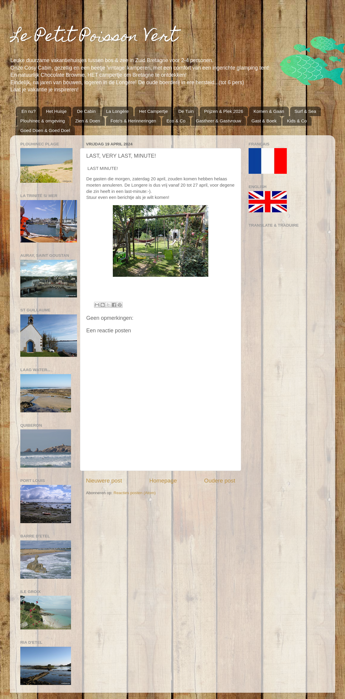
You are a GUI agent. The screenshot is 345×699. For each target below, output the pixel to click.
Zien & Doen (87, 120)
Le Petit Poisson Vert (94, 37)
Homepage (163, 480)
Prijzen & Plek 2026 (223, 111)
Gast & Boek (263, 120)
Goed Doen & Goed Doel (45, 130)
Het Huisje (56, 111)
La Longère (117, 111)
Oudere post (219, 480)
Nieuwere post (104, 480)
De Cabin (86, 111)
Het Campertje (153, 111)
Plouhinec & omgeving (42, 120)
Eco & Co (176, 120)
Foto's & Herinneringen (133, 120)
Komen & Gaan (269, 111)
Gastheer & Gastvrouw (218, 120)
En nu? (28, 111)
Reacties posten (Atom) (134, 493)
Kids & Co (297, 120)
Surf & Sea (305, 111)
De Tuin (186, 111)
